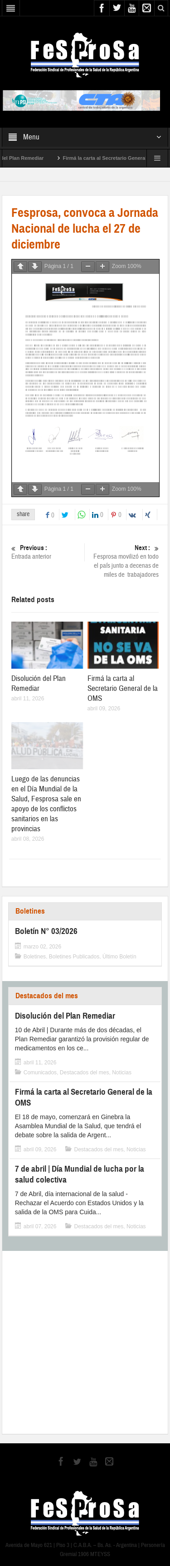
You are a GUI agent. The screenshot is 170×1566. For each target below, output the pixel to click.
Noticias (121, 1072)
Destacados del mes (46, 996)
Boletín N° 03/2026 (46, 931)
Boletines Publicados (74, 956)
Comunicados (40, 1072)
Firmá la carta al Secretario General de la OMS (122, 688)
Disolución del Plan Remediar (38, 683)
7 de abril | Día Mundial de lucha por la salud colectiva (79, 1174)
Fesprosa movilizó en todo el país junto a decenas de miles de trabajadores (123, 561)
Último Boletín (119, 956)
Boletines (30, 911)
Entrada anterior (46, 552)
